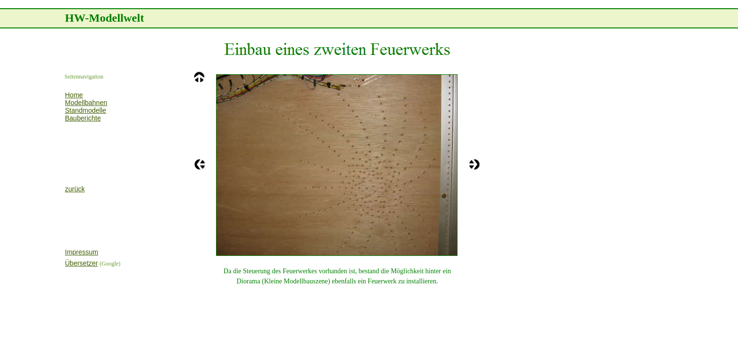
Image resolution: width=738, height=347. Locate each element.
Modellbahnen (86, 103)
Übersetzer (81, 263)
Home (74, 95)
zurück (75, 189)
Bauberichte (83, 118)
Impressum (81, 252)
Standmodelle (85, 110)
